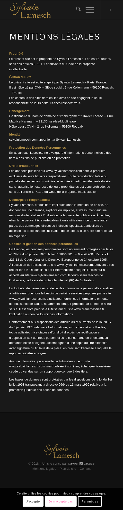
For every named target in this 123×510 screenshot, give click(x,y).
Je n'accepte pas (61, 501)
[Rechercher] (76, 10)
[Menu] (87, 10)
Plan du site (68, 468)
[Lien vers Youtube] (110, 10)
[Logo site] (51, 10)
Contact (85, 468)
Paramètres (90, 501)
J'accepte (33, 501)
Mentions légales (44, 468)
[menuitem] (76, 10)
